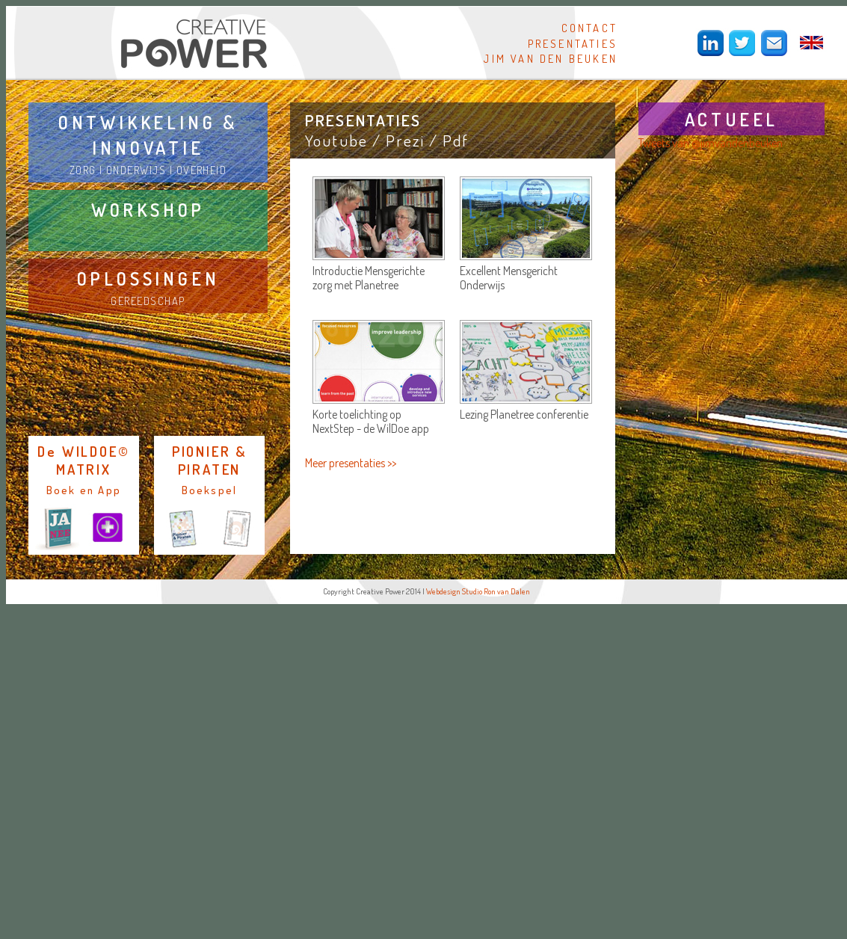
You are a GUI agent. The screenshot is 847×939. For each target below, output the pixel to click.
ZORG (83, 169)
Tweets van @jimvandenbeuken (710, 142)
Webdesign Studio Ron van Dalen (478, 591)
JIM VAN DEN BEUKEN (550, 58)
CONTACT (589, 27)
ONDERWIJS (136, 169)
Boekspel (210, 489)
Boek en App (83, 489)
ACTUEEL (732, 119)
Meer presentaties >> (350, 462)
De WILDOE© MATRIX (83, 460)
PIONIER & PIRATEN (209, 460)
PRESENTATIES (572, 43)
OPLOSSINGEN (148, 278)
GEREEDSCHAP (148, 300)
